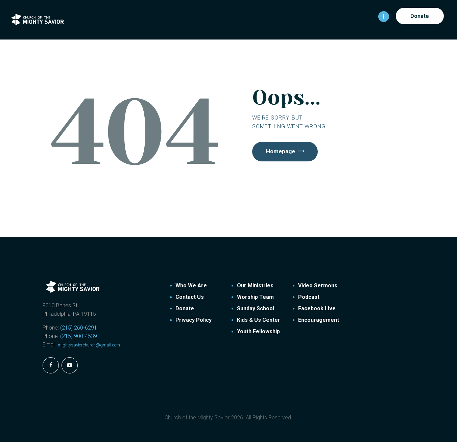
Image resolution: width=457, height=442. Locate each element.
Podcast (308, 296)
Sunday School (255, 308)
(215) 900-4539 (78, 336)
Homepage (282, 151)
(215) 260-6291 (78, 327)
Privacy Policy (193, 319)
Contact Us (189, 296)
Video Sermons (317, 285)
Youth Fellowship (258, 331)
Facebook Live (317, 308)
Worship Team (255, 296)
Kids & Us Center (258, 319)
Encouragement (318, 319)
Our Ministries (255, 285)
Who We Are (191, 285)
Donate (184, 308)
